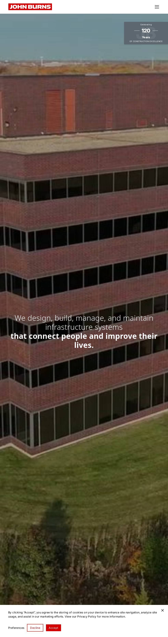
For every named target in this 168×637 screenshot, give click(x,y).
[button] (156, 7)
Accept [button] (53, 627)
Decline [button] (35, 627)
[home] (30, 6)
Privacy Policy (86, 616)
